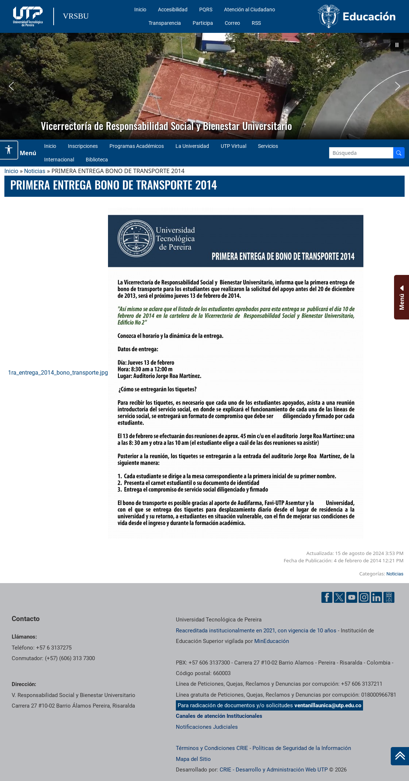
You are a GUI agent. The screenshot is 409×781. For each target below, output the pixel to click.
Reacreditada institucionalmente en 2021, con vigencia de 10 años (256, 630)
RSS (256, 23)
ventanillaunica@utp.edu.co (327, 705)
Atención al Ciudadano (249, 9)
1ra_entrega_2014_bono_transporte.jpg (185, 372)
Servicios (268, 146)
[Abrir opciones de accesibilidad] (9, 150)
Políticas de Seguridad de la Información (301, 748)
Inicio (140, 9)
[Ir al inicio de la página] (400, 756)
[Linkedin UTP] (376, 597)
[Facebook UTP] (326, 597)
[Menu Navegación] (23, 153)
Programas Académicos (136, 146)
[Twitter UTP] (339, 597)
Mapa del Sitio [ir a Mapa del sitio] (193, 759)
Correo (232, 23)
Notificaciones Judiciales (207, 727)
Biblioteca (97, 159)
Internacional (59, 159)
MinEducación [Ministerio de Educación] (271, 641)
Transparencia (164, 23)
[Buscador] (399, 152)
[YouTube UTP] (351, 597)
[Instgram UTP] (364, 597)
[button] (397, 44)
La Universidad (192, 146)
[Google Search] (361, 152)
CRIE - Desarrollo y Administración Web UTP (274, 769)
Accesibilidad (173, 9)
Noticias (34, 171)
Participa (203, 23)
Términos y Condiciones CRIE (212, 748)
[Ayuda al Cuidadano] (388, 597)
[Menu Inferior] (401, 297)
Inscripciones (83, 146)
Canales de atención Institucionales (219, 716)
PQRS (205, 9)
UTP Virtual (233, 146)
